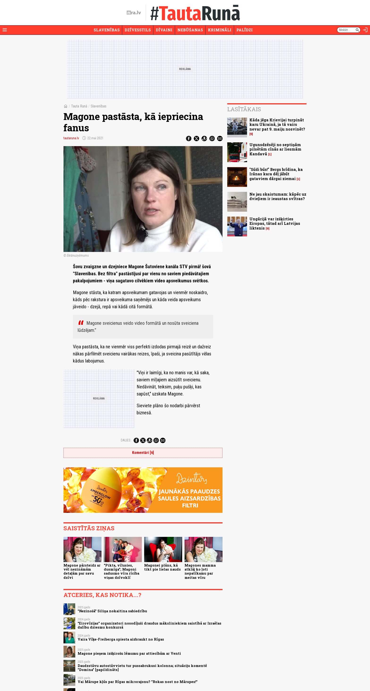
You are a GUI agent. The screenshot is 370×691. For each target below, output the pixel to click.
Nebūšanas (190, 29)
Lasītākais (244, 109)
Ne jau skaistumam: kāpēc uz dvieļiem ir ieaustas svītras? (277, 196)
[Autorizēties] (365, 30)
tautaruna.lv (71, 138)
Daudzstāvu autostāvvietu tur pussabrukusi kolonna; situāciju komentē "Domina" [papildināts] (142, 667)
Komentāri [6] (143, 452)
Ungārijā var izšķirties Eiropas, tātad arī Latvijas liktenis (274, 223)
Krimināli (219, 29)
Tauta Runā (79, 106)
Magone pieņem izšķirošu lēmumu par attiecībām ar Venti (129, 653)
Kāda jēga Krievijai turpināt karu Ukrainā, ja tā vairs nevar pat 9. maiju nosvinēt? (277, 124)
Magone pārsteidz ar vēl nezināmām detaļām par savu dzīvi (82, 571)
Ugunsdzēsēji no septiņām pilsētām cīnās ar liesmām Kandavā (275, 149)
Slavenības (107, 29)
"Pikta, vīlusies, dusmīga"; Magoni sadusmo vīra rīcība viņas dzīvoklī (121, 571)
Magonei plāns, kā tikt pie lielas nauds (162, 567)
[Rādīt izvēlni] (4, 30)
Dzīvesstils (138, 29)
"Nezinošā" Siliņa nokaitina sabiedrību (112, 611)
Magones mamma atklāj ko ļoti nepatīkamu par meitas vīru (200, 571)
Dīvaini (164, 29)
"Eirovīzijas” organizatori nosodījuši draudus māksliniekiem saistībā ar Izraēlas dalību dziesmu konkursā (149, 625)
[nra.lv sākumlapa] (134, 13)
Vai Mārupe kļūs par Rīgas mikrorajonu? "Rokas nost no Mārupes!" (138, 681)
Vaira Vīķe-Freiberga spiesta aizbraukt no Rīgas (121, 639)
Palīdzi (244, 29)
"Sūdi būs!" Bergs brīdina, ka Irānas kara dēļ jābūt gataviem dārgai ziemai (276, 174)
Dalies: (126, 440)
